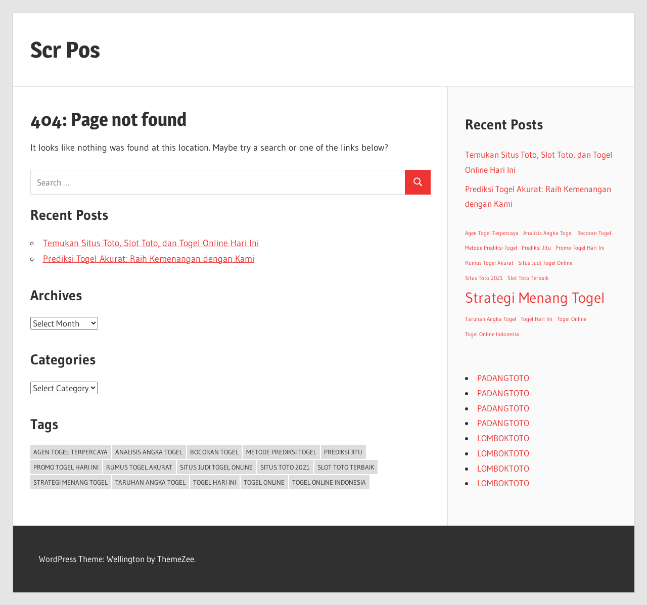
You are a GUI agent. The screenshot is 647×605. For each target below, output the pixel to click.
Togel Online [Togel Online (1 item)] (264, 482)
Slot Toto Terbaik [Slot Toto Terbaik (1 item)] (345, 467)
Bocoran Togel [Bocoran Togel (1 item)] (214, 452)
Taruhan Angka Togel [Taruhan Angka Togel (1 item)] (150, 482)
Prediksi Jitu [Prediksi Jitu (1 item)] (343, 452)
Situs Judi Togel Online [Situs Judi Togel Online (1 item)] (216, 467)
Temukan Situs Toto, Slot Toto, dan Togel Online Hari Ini (151, 243)
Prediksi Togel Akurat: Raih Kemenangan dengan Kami (148, 258)
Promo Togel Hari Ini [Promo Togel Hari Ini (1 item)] (66, 467)
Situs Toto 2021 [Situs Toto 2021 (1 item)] (285, 467)
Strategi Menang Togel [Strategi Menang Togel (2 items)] (70, 482)
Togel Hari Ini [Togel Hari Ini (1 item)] (214, 482)
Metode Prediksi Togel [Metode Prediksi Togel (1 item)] (281, 452)
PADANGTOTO (503, 378)
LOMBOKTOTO (503, 438)
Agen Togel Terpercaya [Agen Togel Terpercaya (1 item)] (70, 452)
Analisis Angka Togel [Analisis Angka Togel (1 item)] (148, 452)
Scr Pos (65, 49)
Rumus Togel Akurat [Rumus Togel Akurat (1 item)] (139, 467)
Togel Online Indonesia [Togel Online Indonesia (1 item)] (329, 482)
